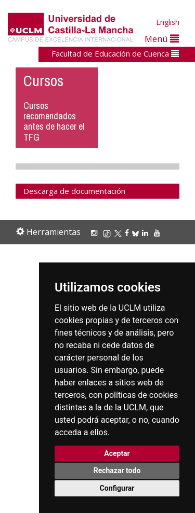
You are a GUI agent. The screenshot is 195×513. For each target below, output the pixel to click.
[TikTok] (108, 233)
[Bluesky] (137, 233)
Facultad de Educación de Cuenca (115, 53)
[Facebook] (128, 233)
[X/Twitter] (119, 233)
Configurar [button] (117, 488)
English (167, 22)
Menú (162, 39)
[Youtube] (158, 233)
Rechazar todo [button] (117, 470)
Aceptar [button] (117, 453)
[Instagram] (95, 233)
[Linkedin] (145, 233)
